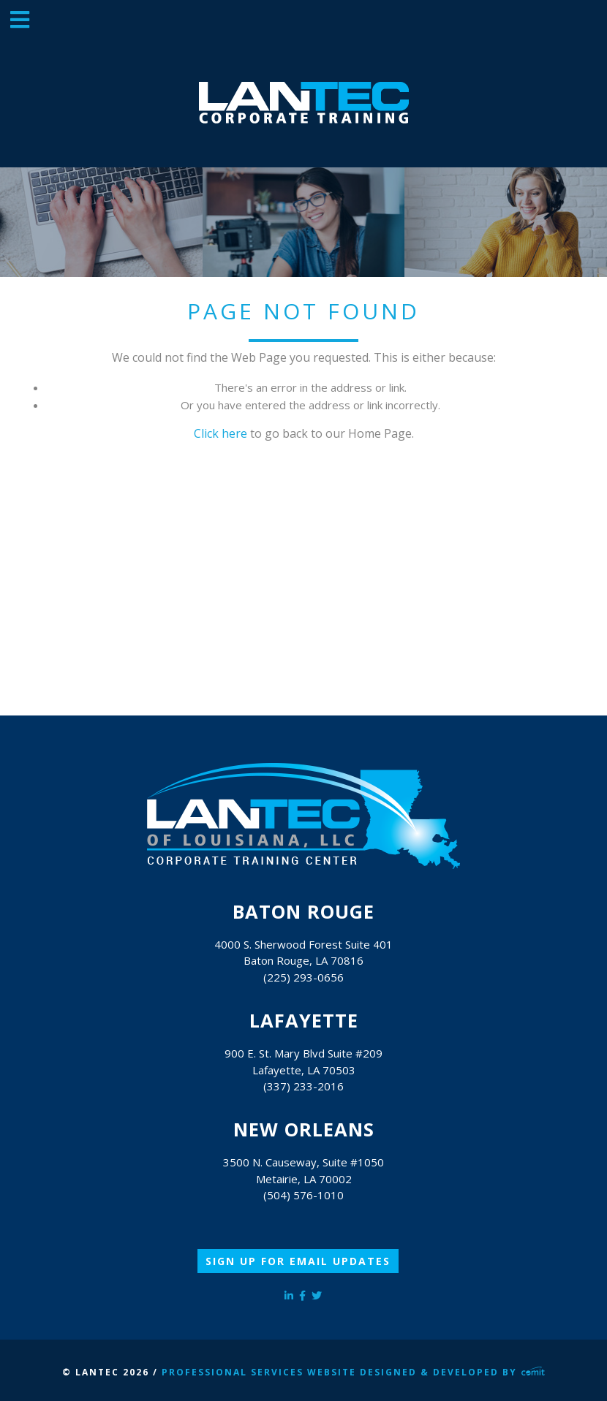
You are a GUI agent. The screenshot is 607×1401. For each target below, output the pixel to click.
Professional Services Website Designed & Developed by (353, 1372)
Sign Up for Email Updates (298, 1261)
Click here (220, 433)
